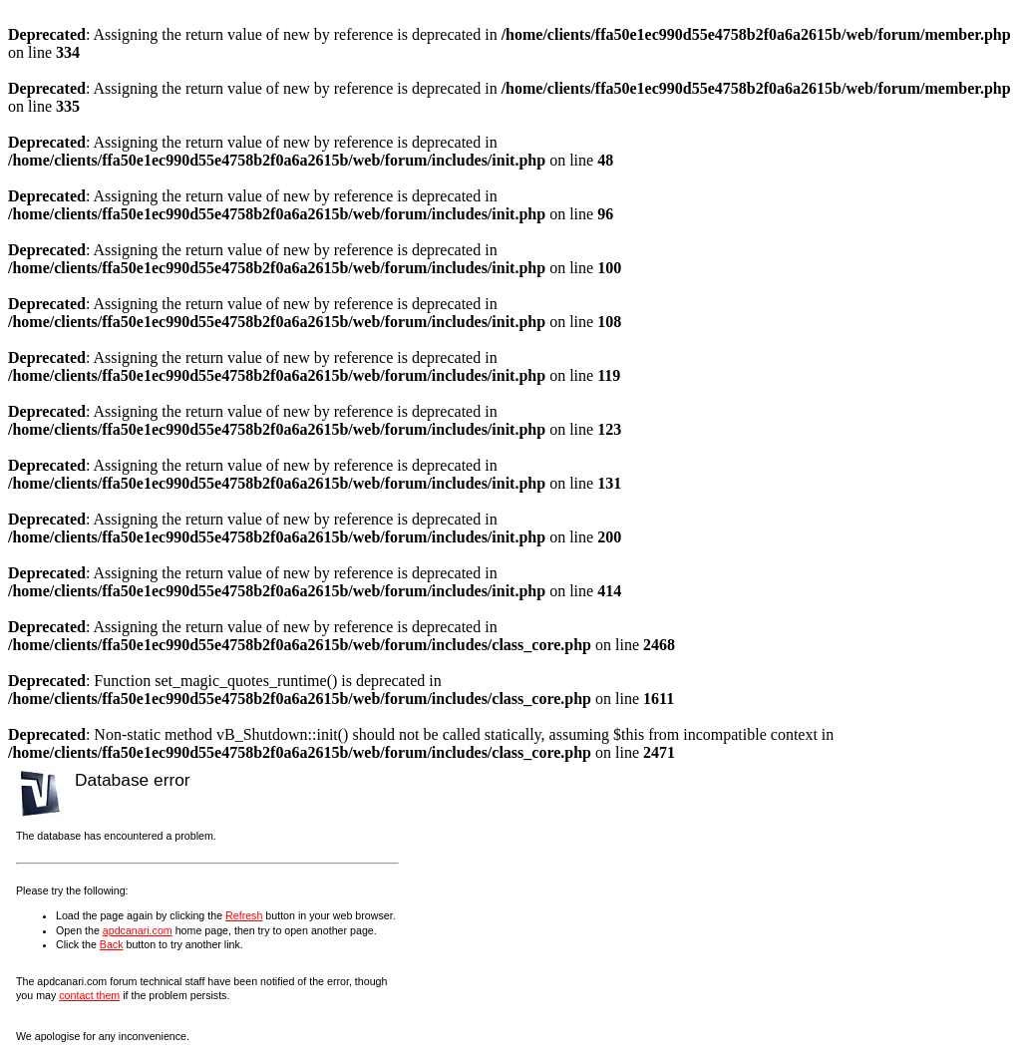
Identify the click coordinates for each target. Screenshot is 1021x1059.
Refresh (243, 915)
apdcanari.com (137, 930)
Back (112, 944)
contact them (89, 995)
